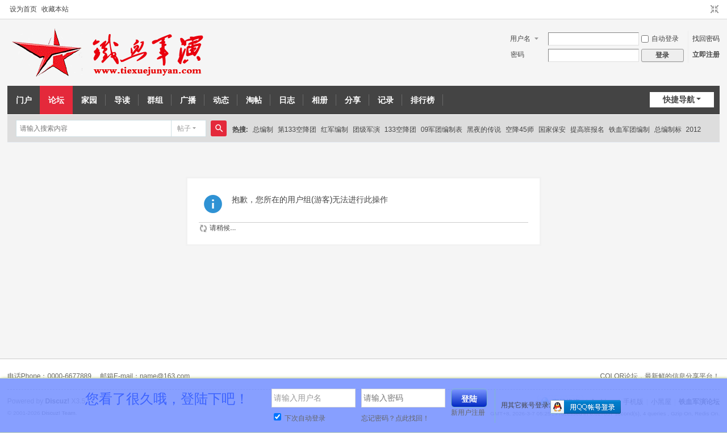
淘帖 (254, 100)
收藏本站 (55, 9)
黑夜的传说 (484, 130)
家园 (89, 100)
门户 (24, 100)
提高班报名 (587, 130)
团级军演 (366, 130)
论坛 (56, 100)
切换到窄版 (714, 10)
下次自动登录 (299, 418)
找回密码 (706, 39)
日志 (287, 100)
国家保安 (552, 130)
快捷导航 (679, 99)
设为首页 (23, 9)
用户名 (520, 39)
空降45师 (519, 130)
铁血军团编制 (629, 130)
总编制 (263, 130)
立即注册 (706, 55)
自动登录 (660, 39)
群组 (155, 100)
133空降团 (400, 130)
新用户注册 (468, 413)
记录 (386, 100)
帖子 (184, 128)
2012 (693, 130)
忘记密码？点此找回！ (395, 418)
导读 (122, 100)
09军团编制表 (441, 130)
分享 (353, 100)
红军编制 (334, 130)
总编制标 (668, 130)
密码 (517, 55)
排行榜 (422, 100)
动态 (221, 100)
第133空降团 (297, 130)
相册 (320, 100)
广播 (188, 100)
